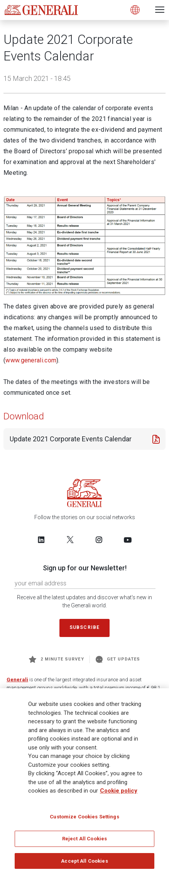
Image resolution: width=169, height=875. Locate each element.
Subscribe (84, 627)
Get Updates (118, 659)
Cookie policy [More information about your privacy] (118, 793)
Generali (17, 679)
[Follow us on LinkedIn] (41, 539)
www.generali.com (30, 360)
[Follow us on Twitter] (70, 539)
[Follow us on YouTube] (128, 539)
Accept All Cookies (84, 863)
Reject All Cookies (84, 841)
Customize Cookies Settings (84, 818)
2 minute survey (56, 659)
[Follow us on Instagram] (99, 539)
